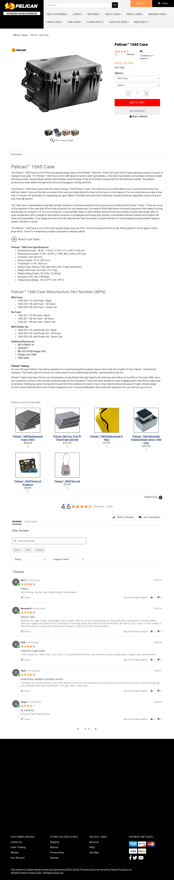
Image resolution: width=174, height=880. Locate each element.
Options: (119, 73)
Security (54, 857)
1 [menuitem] (85, 728)
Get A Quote (137, 111)
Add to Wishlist (138, 116)
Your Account (18, 857)
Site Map (94, 852)
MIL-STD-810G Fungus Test (32, 351)
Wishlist (14, 852)
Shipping (54, 842)
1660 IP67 (23, 348)
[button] (27, 597)
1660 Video (23, 358)
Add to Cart (137, 102)
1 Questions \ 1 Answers (147, 57)
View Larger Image (63, 140)
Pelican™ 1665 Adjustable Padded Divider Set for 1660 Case (146, 439)
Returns (54, 847)
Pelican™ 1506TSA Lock (67, 481)
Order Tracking (18, 847)
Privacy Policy (57, 852)
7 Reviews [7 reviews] (131, 53)
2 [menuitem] (89, 728)
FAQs (92, 847)
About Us (94, 842)
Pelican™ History (20, 366)
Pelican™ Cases (20, 35)
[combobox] (30, 559)
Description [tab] (16, 154)
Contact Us (16, 842)
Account (141, 3)
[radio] (17, 550)
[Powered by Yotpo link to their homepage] (153, 497)
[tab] (123, 517)
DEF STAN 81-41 (26, 344)
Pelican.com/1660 (27, 354)
